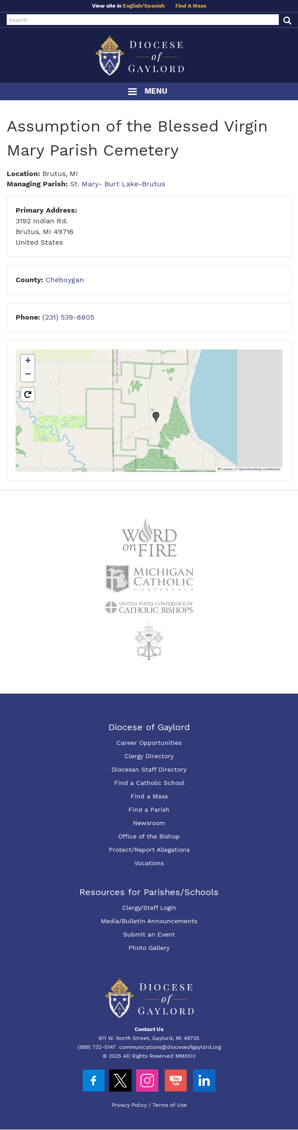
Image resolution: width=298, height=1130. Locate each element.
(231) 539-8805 (68, 317)
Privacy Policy (129, 1105)
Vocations (149, 863)
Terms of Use (170, 1105)
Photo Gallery (149, 947)
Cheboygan (65, 279)
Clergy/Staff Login (149, 907)
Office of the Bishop (149, 836)
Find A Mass (190, 6)
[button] (156, 418)
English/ (133, 6)
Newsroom (149, 822)
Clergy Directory (149, 756)
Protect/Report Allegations (149, 849)
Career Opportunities (149, 742)
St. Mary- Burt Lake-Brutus (117, 184)
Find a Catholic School (149, 782)
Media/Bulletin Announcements (149, 921)
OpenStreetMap (250, 469)
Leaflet (225, 469)
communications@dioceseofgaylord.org (170, 1047)
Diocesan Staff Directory (149, 769)
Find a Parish (149, 809)
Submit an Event (149, 934)
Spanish (154, 6)
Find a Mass (149, 796)
